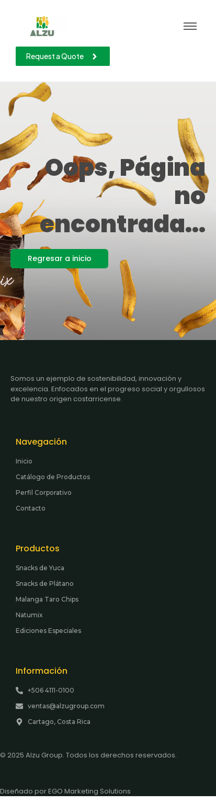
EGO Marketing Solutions (89, 791)
